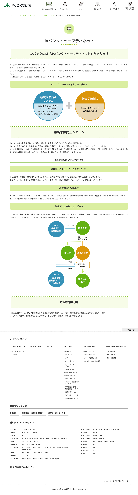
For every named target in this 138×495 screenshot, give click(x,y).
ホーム (13, 15)
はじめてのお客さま (27, 15)
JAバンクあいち (17, 6)
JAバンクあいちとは (46, 15)
